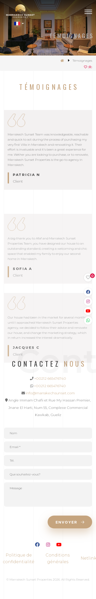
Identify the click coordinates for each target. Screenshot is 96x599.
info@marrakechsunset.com (50, 393)
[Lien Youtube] (59, 545)
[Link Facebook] (88, 292)
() (88, 67)
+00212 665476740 (50, 378)
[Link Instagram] (88, 301)
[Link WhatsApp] (88, 320)
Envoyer (70, 522)
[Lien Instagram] (48, 545)
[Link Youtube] (88, 311)
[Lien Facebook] (37, 545)
